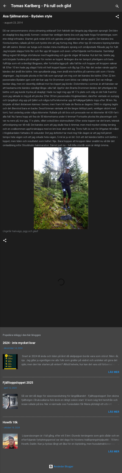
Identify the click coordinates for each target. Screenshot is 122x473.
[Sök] (117, 7)
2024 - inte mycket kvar (19, 343)
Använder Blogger (61, 466)
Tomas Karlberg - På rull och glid (41, 5)
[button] (117, 17)
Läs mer (113, 372)
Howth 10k (10, 422)
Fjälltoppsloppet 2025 (18, 382)
